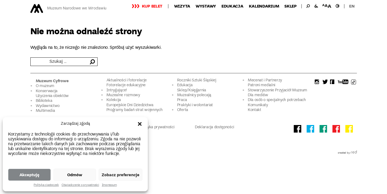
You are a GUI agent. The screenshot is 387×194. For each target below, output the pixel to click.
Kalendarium (264, 6)
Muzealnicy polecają (194, 95)
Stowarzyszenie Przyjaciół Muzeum (277, 90)
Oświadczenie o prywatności (80, 185)
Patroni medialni (261, 85)
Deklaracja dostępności (214, 127)
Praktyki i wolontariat (195, 105)
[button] (139, 124)
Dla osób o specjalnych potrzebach (277, 100)
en (351, 6)
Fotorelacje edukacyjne (126, 85)
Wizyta (182, 6)
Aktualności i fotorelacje (126, 80)
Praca (182, 100)
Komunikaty (258, 105)
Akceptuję (29, 175)
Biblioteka (44, 101)
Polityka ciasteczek (46, 185)
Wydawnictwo (48, 106)
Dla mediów (258, 95)
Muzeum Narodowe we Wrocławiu (76, 8)
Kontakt (254, 110)
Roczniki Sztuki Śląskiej (196, 80)
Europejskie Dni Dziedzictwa (129, 105)
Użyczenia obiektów (52, 96)
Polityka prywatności (157, 127)
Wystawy (206, 6)
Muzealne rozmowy (123, 95)
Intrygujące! (116, 90)
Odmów (74, 175)
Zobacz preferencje (120, 175)
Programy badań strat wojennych (134, 110)
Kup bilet (152, 6)
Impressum (109, 185)
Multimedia (45, 111)
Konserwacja (47, 91)
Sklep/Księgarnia (191, 90)
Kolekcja (113, 100)
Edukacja (232, 6)
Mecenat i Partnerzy (265, 80)
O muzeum (45, 86)
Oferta (182, 110)
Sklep (290, 6)
